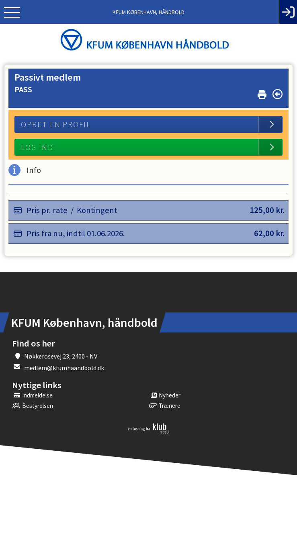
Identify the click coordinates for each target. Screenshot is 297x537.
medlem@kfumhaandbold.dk (64, 368)
